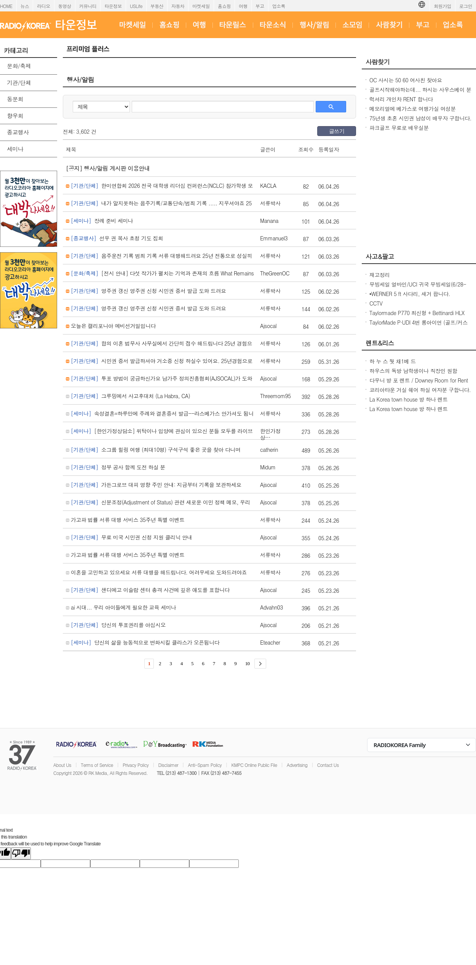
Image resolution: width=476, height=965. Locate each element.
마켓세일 (201, 6)
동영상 (64, 6)
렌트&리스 (380, 342)
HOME (6, 6)
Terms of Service (97, 765)
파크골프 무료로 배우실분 (399, 127)
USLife (136, 6)
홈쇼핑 (224, 6)
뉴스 (25, 6)
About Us (62, 765)
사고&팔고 (380, 256)
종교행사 (18, 132)
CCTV (375, 303)
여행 (243, 6)
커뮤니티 (88, 6)
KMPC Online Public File (254, 765)
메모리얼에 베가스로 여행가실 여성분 (412, 108)
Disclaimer (168, 765)
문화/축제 (19, 66)
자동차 (177, 6)
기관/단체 (19, 82)
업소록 (278, 6)
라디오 (43, 6)
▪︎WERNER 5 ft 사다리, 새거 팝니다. (409, 294)
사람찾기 (378, 61)
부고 (260, 6)
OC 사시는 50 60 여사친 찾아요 (405, 80)
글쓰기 (336, 131)
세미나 (15, 149)
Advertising (297, 765)
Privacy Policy (136, 765)
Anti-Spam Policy (205, 765)
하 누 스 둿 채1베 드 (392, 361)
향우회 (15, 116)
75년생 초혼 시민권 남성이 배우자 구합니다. (420, 118)
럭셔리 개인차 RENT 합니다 (401, 99)
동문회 (15, 99)
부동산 (156, 6)
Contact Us (328, 765)
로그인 (465, 6)
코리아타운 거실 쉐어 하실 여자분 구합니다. (420, 390)
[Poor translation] (21, 853)
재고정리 (379, 274)
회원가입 (442, 6)
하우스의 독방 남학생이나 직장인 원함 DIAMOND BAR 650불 (413, 374)
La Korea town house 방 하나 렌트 (408, 399)
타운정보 (113, 6)
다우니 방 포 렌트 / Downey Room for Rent (418, 380)
